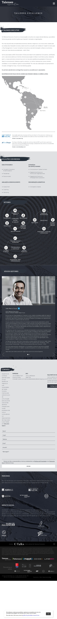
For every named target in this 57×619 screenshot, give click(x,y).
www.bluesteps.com (21, 146)
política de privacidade (27, 615)
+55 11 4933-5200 (11, 577)
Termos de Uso (36, 577)
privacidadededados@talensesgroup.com (36, 379)
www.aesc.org (19, 138)
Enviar (28, 466)
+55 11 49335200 (30, 375)
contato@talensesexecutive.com (20, 577)
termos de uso (36, 615)
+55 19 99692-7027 (17, 375)
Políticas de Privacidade (40, 461)
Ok (48, 613)
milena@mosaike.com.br (19, 379)
